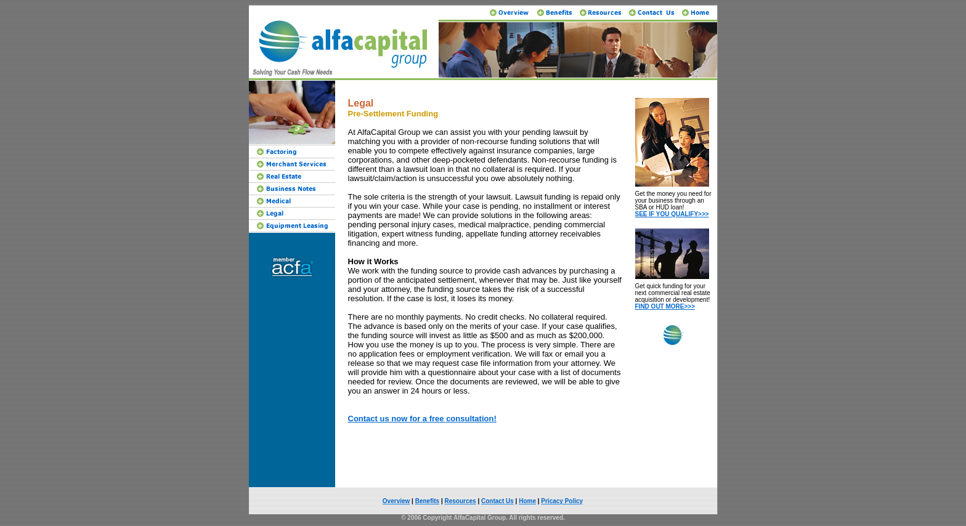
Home (527, 501)
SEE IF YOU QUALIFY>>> (672, 214)
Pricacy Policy (562, 501)
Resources (460, 501)
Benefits (427, 501)
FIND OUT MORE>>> (665, 306)
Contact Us (497, 501)
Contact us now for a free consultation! (422, 418)
